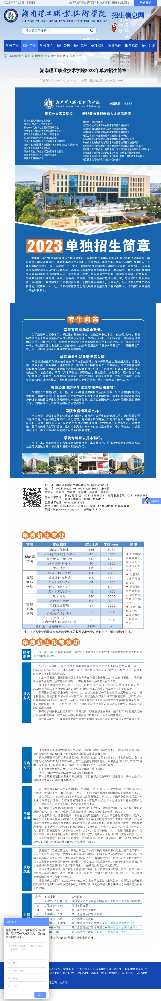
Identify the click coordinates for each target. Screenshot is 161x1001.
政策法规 (114, 45)
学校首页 (12, 45)
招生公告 (63, 45)
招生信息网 (58, 56)
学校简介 (46, 45)
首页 (28, 56)
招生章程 (80, 45)
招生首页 (29, 45)
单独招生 (97, 45)
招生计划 (148, 45)
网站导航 (145, 2)
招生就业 (41, 56)
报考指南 (131, 45)
